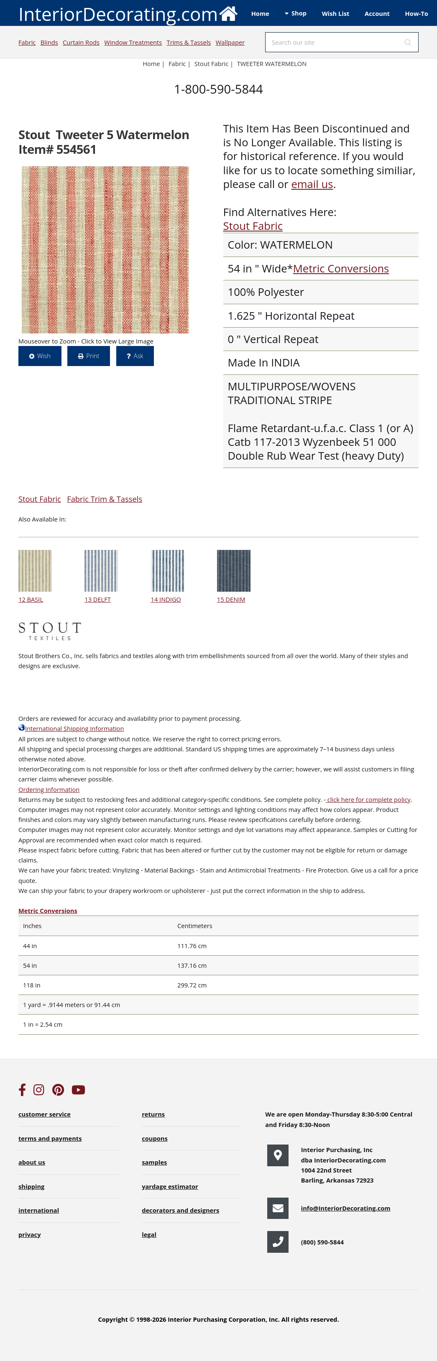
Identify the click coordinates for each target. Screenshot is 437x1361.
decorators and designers (180, 1210)
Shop (299, 13)
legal (149, 1234)
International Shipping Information (71, 728)
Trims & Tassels (189, 42)
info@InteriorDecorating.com (346, 1208)
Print (92, 355)
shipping (31, 1186)
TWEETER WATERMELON (272, 63)
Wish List (336, 13)
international (38, 1210)
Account (377, 13)
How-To (416, 13)
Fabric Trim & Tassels (104, 499)
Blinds (49, 42)
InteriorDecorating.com (128, 13)
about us (31, 1162)
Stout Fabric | (213, 63)
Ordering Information (48, 789)
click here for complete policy (368, 799)
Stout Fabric (253, 226)
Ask (138, 355)
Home (260, 13)
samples (154, 1162)
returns (153, 1114)
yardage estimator (170, 1186)
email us (312, 184)
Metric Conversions (341, 268)
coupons (155, 1138)
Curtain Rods (81, 42)
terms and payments (50, 1138)
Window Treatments (133, 42)
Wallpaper (230, 42)
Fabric (27, 42)
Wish (44, 355)
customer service (44, 1114)
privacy (29, 1234)
